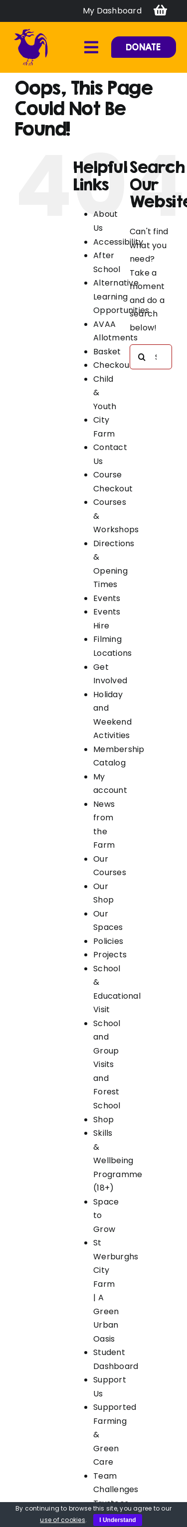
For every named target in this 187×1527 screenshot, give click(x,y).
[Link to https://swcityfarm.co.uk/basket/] (160, 11)
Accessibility (118, 242)
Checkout (113, 365)
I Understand (117, 1520)
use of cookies (62, 1520)
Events (106, 598)
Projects (110, 954)
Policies (108, 941)
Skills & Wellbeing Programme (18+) (117, 1160)
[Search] (142, 356)
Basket (107, 351)
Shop (103, 1119)
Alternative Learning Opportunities (121, 296)
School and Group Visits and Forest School (106, 1064)
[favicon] (31, 31)
